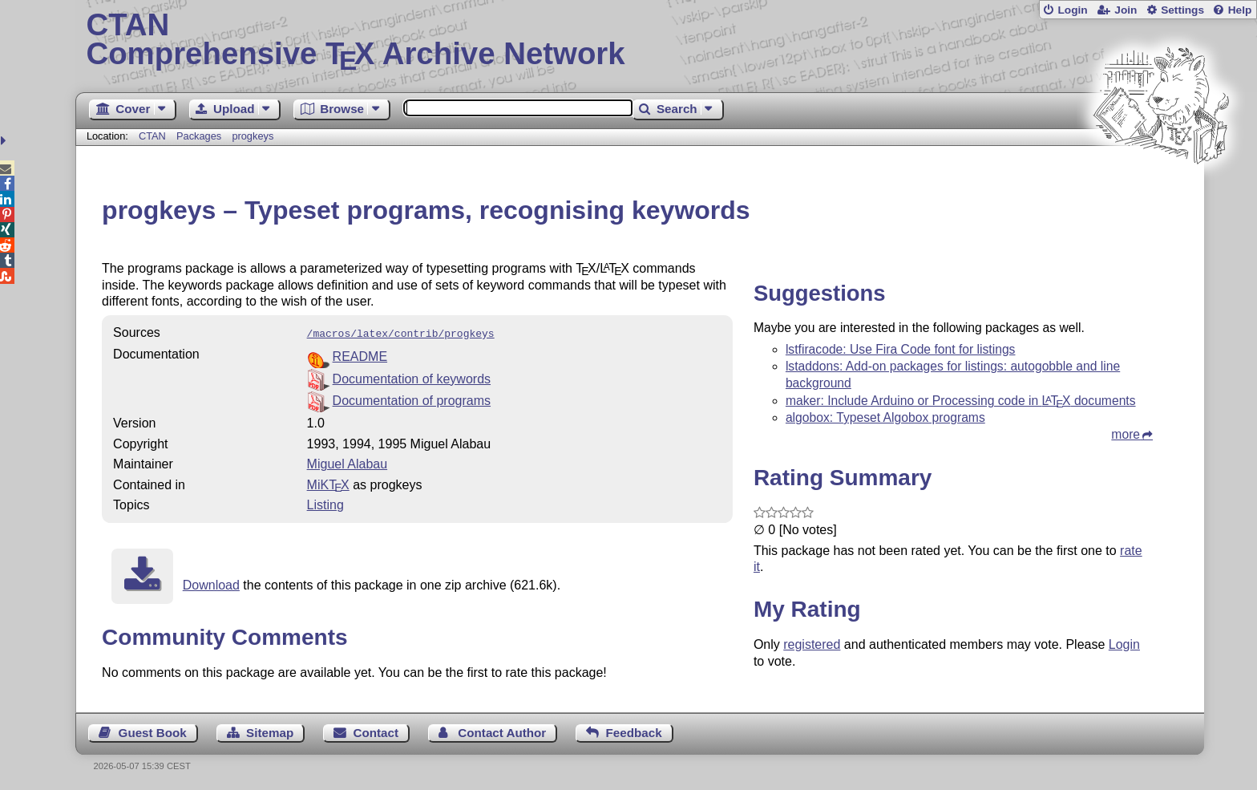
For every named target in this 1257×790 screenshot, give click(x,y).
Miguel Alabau (347, 462)
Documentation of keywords (412, 377)
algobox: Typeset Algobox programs (885, 417)
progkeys (252, 136)
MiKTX (328, 483)
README (360, 355)
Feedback (634, 731)
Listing (325, 503)
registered (811, 644)
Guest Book (153, 731)
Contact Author (502, 731)
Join (1125, 10)
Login (1072, 10)
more (1125, 434)
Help (1240, 10)
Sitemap (269, 731)
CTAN (152, 136)
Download (211, 583)
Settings (1182, 10)
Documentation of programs (412, 399)
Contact (376, 731)
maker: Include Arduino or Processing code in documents (961, 400)
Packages (200, 136)
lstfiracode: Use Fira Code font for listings (901, 349)
